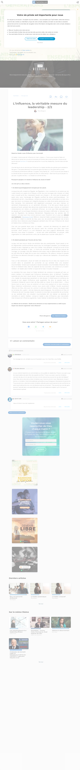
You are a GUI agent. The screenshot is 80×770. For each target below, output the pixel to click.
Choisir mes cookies (31, 38)
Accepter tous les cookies (46, 38)
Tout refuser (40, 42)
